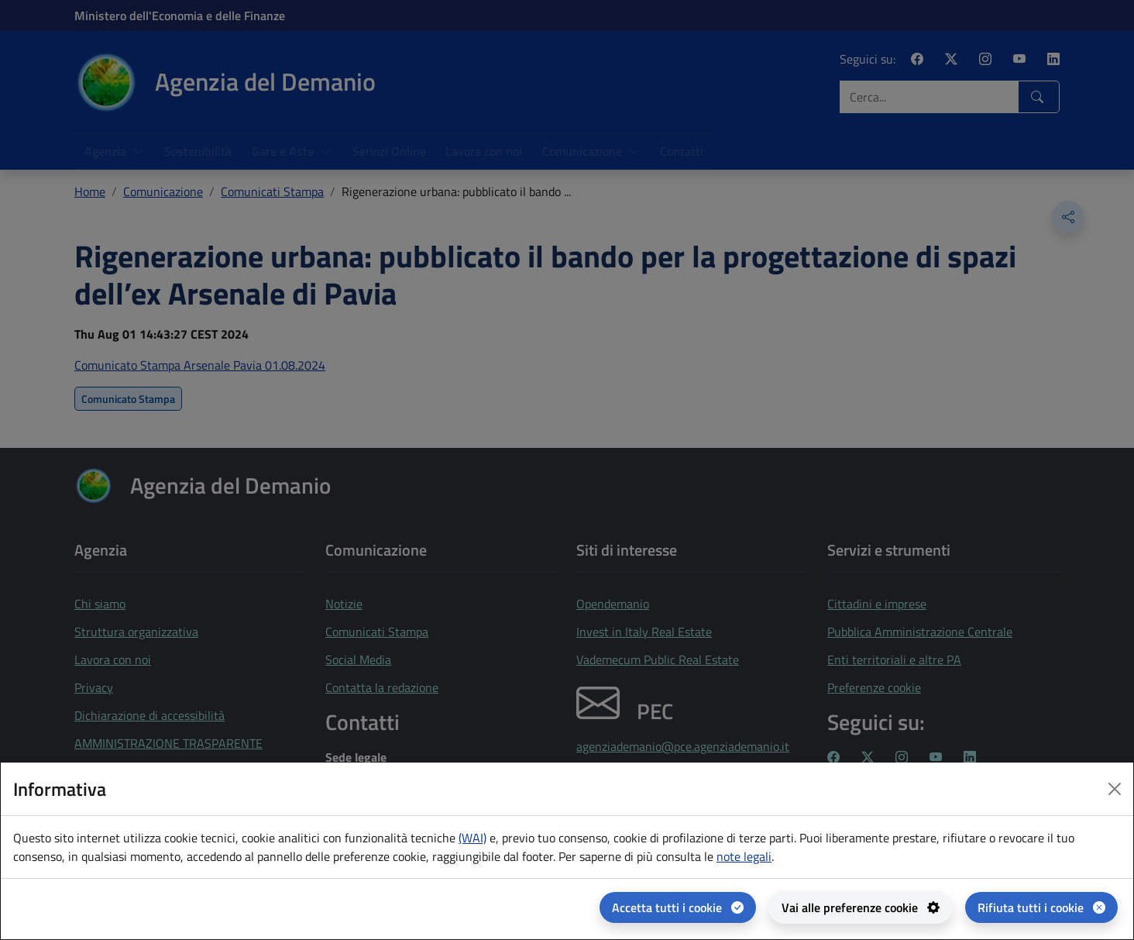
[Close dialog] (1114, 788)
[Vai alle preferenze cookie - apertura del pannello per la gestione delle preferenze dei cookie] (860, 907)
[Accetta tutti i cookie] (678, 907)
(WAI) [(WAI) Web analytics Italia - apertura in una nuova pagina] (472, 837)
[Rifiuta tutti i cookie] (1041, 907)
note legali (743, 856)
